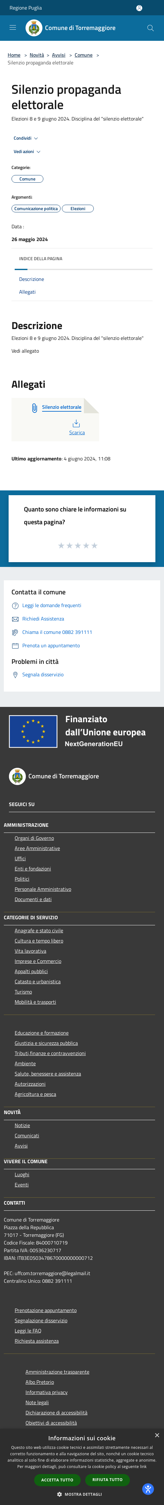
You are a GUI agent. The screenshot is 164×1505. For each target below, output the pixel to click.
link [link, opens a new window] (143, 1466)
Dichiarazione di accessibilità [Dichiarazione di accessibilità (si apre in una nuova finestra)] (56, 1412)
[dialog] (82, 1467)
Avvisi (58, 55)
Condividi (27, 138)
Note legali (37, 1402)
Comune (84, 55)
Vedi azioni (28, 152)
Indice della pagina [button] (40, 258)
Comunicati (27, 1135)
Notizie (22, 1125)
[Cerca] (150, 28)
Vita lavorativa (30, 951)
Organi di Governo (34, 838)
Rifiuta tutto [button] (108, 1479)
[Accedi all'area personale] (139, 8)
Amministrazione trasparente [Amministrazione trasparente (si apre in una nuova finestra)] (57, 1372)
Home (14, 55)
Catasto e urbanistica (38, 981)
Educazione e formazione (42, 1033)
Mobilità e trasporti (35, 1002)
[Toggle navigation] (13, 27)
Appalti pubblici (31, 971)
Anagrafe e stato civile (39, 930)
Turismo (23, 991)
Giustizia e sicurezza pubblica (46, 1043)
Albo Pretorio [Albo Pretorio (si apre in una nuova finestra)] (40, 1382)
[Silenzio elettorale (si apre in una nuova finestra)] (61, 407)
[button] (82, 1494)
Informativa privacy (47, 1392)
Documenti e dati (33, 899)
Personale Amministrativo (43, 889)
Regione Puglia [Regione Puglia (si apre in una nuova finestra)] (26, 7)
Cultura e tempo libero (39, 940)
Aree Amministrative (37, 848)
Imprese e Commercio (38, 961)
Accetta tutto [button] (57, 1480)
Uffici (20, 858)
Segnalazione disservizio (41, 1320)
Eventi (22, 1184)
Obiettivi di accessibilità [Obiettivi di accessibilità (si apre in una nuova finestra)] (51, 1423)
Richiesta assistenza (37, 1341)
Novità (37, 55)
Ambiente (25, 1063)
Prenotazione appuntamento (46, 1310)
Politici (22, 879)
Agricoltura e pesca (35, 1094)
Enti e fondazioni (33, 868)
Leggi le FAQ (28, 1330)
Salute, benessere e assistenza (48, 1073)
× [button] (156, 1435)
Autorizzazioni (30, 1084)
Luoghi (22, 1174)
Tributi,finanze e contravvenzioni (50, 1053)
